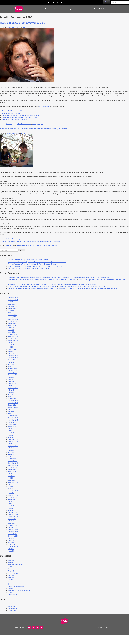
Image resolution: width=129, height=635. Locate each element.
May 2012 (11, 486)
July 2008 (11, 538)
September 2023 (13, 323)
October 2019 (12, 360)
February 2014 (12, 458)
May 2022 (11, 345)
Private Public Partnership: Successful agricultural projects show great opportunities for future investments (83, 288)
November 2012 (13, 482)
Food (9, 569)
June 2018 (11, 377)
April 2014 (11, 454)
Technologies (69, 9)
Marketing (11, 577)
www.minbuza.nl (44, 106)
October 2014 (12, 443)
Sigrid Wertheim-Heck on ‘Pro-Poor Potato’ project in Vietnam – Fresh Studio (32, 286)
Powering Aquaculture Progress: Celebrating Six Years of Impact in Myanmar (32, 264)
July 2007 (11, 549)
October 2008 (12, 534)
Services (58, 9)
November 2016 (13, 403)
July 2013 (11, 474)
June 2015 (11, 431)
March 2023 (11, 332)
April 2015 (11, 435)
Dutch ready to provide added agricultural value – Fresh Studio (28, 288)
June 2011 (11, 493)
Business (9, 124)
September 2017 (13, 388)
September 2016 (13, 407)
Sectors (48, 9)
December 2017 (13, 381)
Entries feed (11, 606)
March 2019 (11, 366)
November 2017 (13, 383)
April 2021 (11, 351)
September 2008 (13, 536)
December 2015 (13, 418)
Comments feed (13, 608)
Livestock (11, 575)
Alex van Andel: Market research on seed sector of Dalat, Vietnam (33, 128)
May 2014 (11, 452)
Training (10, 592)
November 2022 (13, 336)
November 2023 (13, 319)
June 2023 (11, 328)
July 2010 (11, 501)
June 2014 (11, 450)
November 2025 (13, 297)
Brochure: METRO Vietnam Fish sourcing (15, 111)
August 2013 (12, 471)
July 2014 (11, 448)
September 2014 (13, 446)
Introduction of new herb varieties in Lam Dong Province (19, 117)
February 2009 (12, 525)
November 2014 (13, 441)
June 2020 (11, 353)
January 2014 (12, 461)
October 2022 (12, 338)
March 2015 (11, 437)
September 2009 (13, 516)
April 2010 (11, 508)
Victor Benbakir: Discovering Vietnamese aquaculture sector (21, 239)
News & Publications (84, 9)
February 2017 (12, 398)
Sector (45, 245)
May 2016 (11, 411)
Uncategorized (12, 594)
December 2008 (13, 529)
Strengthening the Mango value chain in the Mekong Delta (91, 277)
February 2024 (12, 315)
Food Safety (12, 571)
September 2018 (13, 375)
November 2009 (13, 514)
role (39, 124)
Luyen (24, 27)
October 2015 (12, 422)
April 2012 (11, 489)
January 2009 (12, 527)
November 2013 (13, 465)
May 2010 (11, 506)
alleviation (20, 124)
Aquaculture (11, 560)
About (40, 9)
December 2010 (13, 495)
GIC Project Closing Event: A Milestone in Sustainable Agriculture (28, 268)
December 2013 (13, 463)
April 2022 (11, 347)
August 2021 (12, 349)
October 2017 (12, 385)
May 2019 (11, 364)
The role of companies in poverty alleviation (22, 23)
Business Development (15, 564)
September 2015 (13, 424)
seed (49, 245)
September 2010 (13, 499)
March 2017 (11, 396)
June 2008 (11, 540)
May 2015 (11, 433)
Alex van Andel (22, 245)
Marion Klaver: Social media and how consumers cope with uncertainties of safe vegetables (31, 241)
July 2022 (11, 343)
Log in (10, 604)
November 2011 (13, 491)
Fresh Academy (13, 573)
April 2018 (11, 379)
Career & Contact (101, 9)
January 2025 (12, 306)
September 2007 (13, 547)
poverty (34, 124)
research (39, 245)
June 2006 (11, 551)
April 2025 (11, 302)
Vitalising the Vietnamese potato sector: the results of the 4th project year (74, 284)
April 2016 (11, 413)
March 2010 (11, 510)
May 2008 (11, 542)
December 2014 (13, 439)
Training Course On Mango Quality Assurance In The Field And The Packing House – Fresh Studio (39, 277)
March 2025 (11, 304)
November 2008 (13, 531)
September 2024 (13, 308)
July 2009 (11, 521)
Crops (10, 567)
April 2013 (11, 478)
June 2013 (11, 476)
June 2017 (11, 392)
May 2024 (11, 310)
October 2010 (12, 497)
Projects (10, 582)
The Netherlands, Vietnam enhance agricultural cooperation (20, 115)
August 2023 (12, 325)
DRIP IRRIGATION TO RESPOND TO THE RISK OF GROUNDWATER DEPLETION (35, 266)
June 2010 (11, 504)
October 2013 (12, 467)
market (34, 245)
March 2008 (11, 544)
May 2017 (11, 394)
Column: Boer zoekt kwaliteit (11, 113)
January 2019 (12, 370)
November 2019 (13, 358)
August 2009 (12, 519)
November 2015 (13, 420)
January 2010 (12, 512)
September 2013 (13, 469)
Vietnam (54, 245)
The (42, 124)
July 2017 (11, 390)
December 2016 (13, 401)
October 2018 (12, 373)
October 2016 (12, 405)
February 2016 (12, 416)
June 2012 (11, 484)
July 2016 (11, 409)
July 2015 (11, 428)
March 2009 (11, 523)
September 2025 (13, 300)
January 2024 (12, 317)
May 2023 (11, 330)
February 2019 (12, 368)
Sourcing (10, 588)
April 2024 (11, 312)
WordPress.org (12, 610)
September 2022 (13, 340)
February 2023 (12, 334)
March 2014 (11, 456)
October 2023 (12, 321)
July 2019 (11, 362)
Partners (10, 579)
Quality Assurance (13, 584)
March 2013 (11, 480)
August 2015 (12, 426)
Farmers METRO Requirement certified (14, 119)
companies (27, 124)
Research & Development (16, 586)
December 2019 (13, 355)
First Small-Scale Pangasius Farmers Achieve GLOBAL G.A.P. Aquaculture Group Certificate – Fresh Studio (42, 280)
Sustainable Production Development (19, 590)
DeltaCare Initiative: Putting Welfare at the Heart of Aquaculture (28, 260)
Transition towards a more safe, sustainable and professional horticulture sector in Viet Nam (37, 262)
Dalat (29, 245)
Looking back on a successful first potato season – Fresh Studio (28, 284)
